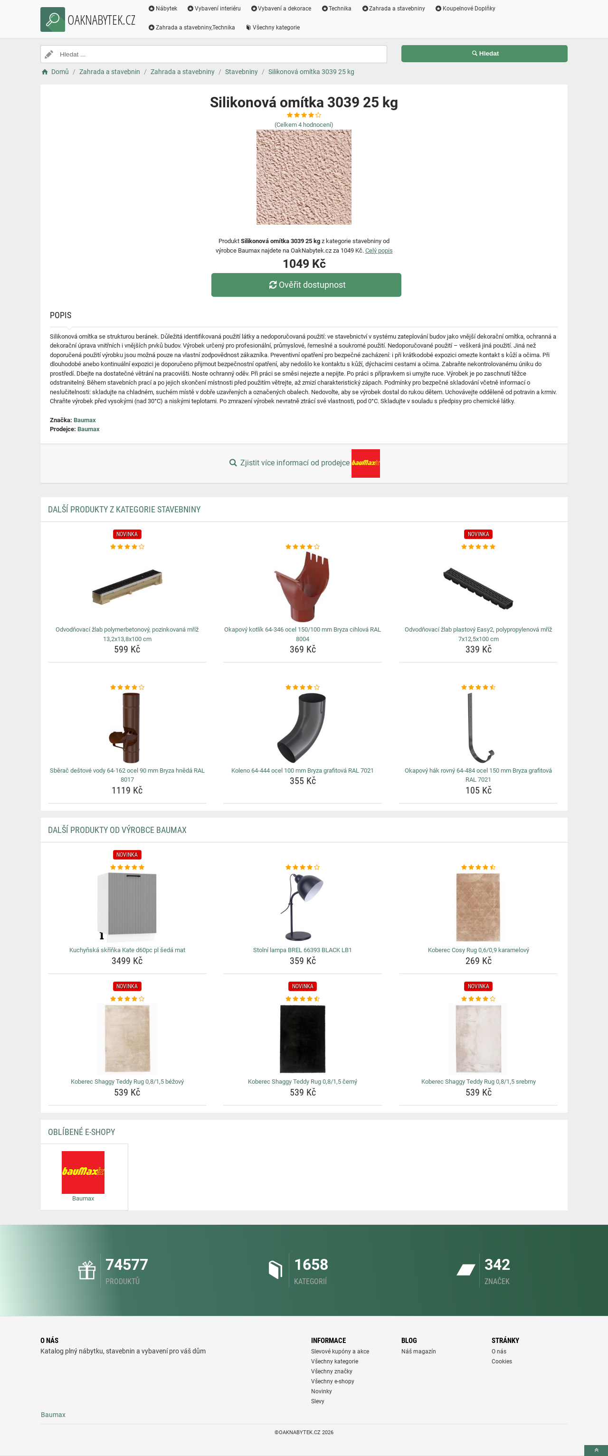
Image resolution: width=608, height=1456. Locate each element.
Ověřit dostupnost (306, 284)
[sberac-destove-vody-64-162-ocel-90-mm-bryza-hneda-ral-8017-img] (127, 728)
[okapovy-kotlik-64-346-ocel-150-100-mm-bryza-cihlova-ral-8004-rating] (303, 547)
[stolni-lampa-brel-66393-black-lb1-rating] (303, 867)
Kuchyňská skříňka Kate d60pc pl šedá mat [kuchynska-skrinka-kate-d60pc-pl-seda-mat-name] (127, 950)
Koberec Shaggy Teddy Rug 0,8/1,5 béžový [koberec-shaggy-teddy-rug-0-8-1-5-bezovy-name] (127, 1081)
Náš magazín (418, 1351)
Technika (336, 8)
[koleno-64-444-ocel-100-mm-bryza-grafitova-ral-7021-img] (303, 728)
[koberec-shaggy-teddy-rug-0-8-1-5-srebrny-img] (478, 1039)
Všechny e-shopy (332, 1381)
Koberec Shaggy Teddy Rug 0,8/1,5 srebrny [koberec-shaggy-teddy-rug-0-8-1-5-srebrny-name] (478, 1081)
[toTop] (596, 1450)
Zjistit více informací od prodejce (304, 463)
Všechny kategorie (272, 27)
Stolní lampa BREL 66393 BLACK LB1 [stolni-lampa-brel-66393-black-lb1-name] (302, 950)
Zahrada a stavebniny (393, 8)
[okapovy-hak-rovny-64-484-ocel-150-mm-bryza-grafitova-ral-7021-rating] (478, 687)
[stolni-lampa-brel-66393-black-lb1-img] (303, 907)
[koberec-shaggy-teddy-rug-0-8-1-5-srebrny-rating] (478, 999)
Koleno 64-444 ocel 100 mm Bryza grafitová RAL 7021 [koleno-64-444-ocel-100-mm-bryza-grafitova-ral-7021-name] (302, 770)
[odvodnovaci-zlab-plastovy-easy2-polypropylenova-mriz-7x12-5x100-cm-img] (478, 587)
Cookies (502, 1361)
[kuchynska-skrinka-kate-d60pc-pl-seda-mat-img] (127, 907)
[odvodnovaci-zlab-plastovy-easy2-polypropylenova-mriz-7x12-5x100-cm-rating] (478, 547)
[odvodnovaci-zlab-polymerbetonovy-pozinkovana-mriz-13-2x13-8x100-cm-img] (127, 587)
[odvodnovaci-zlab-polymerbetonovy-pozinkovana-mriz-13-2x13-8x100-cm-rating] (127, 547)
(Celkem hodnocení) (304, 124)
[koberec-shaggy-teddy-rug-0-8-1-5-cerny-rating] (303, 999)
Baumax (85, 420)
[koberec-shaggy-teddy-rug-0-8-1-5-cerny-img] (303, 1039)
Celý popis (379, 250)
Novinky (321, 1391)
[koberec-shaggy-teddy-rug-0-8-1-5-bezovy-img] (127, 1039)
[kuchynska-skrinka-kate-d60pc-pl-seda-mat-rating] (127, 867)
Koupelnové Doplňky (465, 8)
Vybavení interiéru (214, 8)
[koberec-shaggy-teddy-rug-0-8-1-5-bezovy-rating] (127, 999)
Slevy (317, 1401)
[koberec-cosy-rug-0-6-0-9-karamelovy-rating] (478, 867)
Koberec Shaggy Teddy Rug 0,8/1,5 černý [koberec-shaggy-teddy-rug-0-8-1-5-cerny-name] (302, 1081)
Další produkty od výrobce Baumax (117, 830)
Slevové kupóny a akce (340, 1351)
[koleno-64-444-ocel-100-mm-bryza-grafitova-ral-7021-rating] (303, 687)
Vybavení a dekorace (281, 8)
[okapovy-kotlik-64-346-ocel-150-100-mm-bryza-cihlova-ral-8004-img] (303, 587)
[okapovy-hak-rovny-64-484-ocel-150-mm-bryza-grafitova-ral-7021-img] (478, 728)
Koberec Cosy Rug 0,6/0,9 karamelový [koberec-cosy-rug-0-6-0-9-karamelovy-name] (478, 950)
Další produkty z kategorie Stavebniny (124, 509)
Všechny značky (331, 1371)
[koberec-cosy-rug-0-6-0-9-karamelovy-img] (478, 907)
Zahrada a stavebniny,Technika (191, 27)
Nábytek (162, 8)
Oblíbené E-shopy (81, 1132)
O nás (499, 1351)
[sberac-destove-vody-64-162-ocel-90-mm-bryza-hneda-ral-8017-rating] (127, 687)
